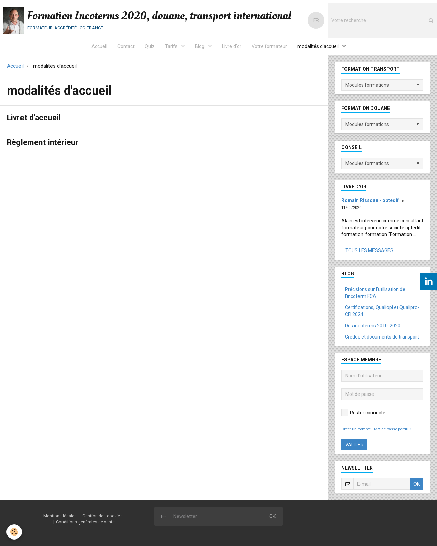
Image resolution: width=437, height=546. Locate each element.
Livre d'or (231, 46)
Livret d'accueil (35, 118)
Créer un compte (356, 429)
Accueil (99, 46)
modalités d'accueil (318, 46)
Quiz (150, 46)
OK (416, 484)
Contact (126, 46)
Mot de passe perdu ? (392, 429)
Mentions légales (60, 515)
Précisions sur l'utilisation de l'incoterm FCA (375, 293)
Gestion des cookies (102, 515)
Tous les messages (369, 250)
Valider (354, 444)
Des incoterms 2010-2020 (372, 325)
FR (316, 20)
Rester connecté (363, 412)
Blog (200, 46)
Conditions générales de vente (85, 522)
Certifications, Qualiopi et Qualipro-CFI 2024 (382, 311)
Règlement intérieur (43, 143)
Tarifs (172, 46)
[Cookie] (14, 532)
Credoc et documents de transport (382, 337)
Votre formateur (269, 46)
